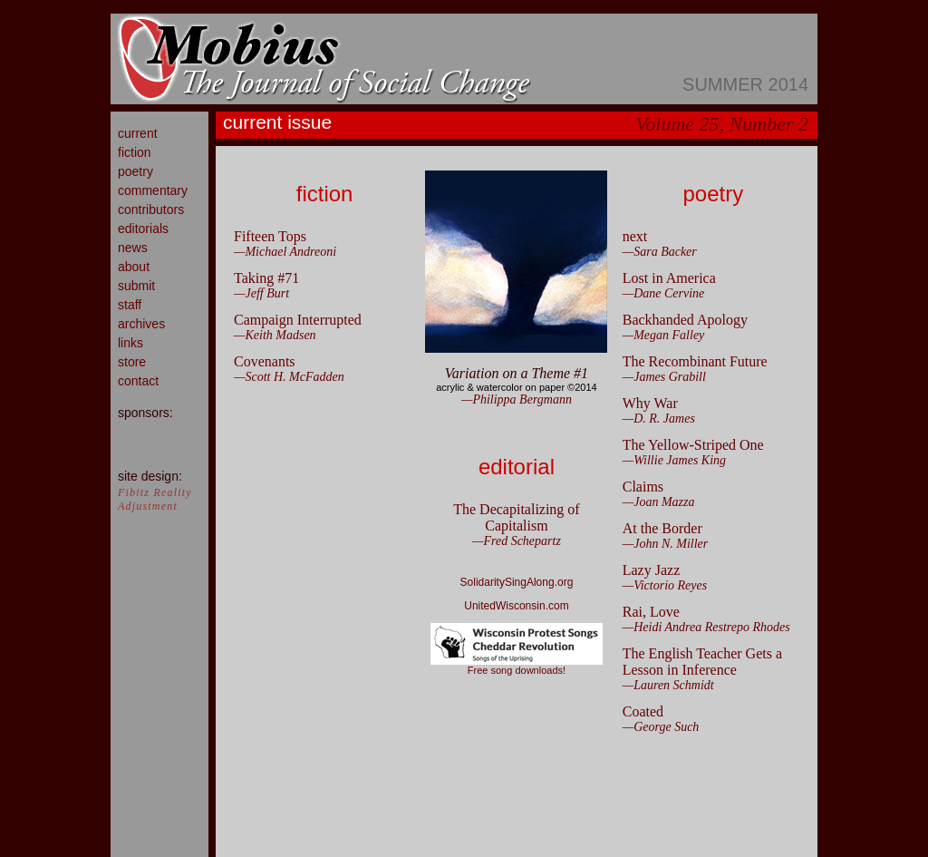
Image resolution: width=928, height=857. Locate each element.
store (132, 362)
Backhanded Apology (685, 319)
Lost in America (669, 278)
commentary (153, 190)
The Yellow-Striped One (693, 445)
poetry (135, 171)
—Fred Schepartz (516, 541)
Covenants (264, 361)
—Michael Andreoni (285, 251)
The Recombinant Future (695, 361)
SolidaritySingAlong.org (517, 582)
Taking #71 (266, 278)
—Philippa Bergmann (516, 399)
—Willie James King (674, 460)
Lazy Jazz (652, 570)
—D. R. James (659, 418)
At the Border (662, 528)
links (130, 343)
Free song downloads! (516, 666)
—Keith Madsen (275, 335)
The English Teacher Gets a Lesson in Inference (702, 661)
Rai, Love (651, 611)
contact (138, 381)
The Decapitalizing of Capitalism (516, 517)
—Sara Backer (660, 251)
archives (141, 324)
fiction (134, 152)
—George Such (661, 727)
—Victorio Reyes (665, 585)
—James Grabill (664, 377)
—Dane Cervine (664, 293)
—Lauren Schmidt (668, 685)
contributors (151, 209)
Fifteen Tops (270, 236)
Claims (643, 486)
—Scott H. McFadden (289, 377)
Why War (650, 403)
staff (129, 304)
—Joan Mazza (659, 502)
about (134, 266)
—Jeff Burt (261, 293)
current (138, 133)
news (133, 247)
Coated (643, 711)
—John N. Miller (666, 543)
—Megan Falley (664, 335)
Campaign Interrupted (298, 319)
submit (136, 285)
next (635, 236)
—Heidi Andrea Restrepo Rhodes (706, 627)
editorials (143, 228)
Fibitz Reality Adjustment (155, 499)
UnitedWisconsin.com (516, 605)
